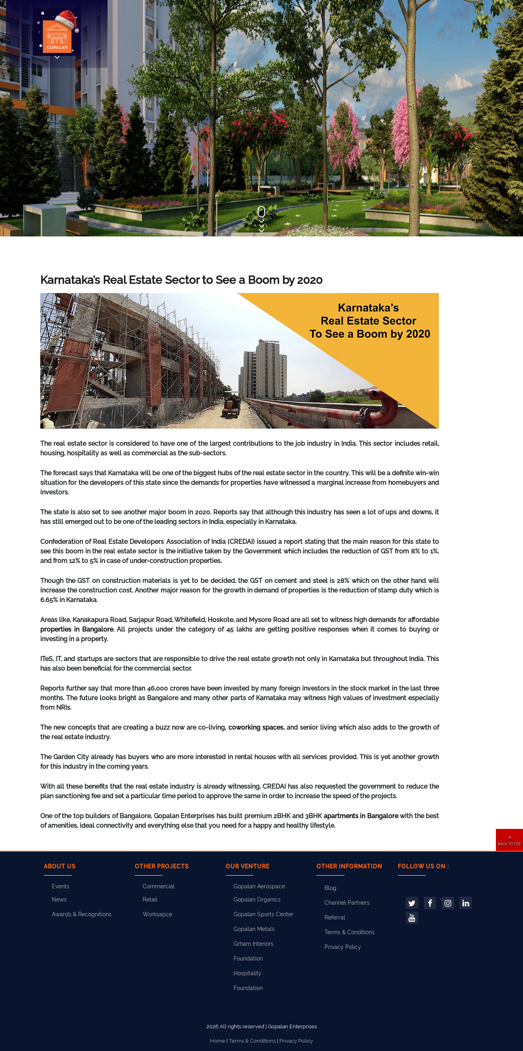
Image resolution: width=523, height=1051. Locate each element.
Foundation (248, 958)
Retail (150, 899)
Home (217, 1041)
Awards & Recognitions (82, 914)
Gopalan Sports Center (263, 914)
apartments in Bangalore (361, 816)
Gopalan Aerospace (259, 886)
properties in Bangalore (76, 629)
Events (60, 886)
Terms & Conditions (349, 932)
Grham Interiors (253, 944)
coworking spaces (255, 727)
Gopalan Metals (254, 929)
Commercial (159, 886)
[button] (509, 840)
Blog (330, 888)
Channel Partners (347, 902)
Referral (334, 917)
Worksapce (157, 914)
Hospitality (248, 973)
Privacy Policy (342, 947)
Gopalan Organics (257, 899)
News (59, 899)
